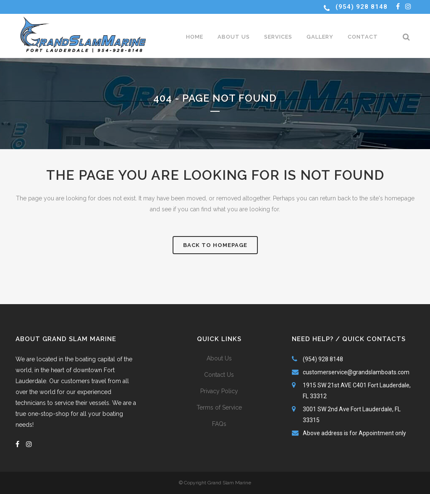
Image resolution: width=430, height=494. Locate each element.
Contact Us (219, 374)
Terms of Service (219, 407)
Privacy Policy (219, 391)
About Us (219, 358)
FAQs (219, 423)
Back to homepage (215, 245)
